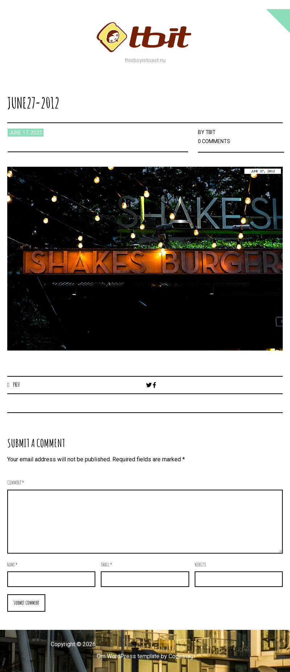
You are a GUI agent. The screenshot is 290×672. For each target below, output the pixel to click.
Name (12, 565)
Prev (16, 384)
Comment (15, 483)
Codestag (181, 656)
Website (200, 565)
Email (106, 565)
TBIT (211, 132)
